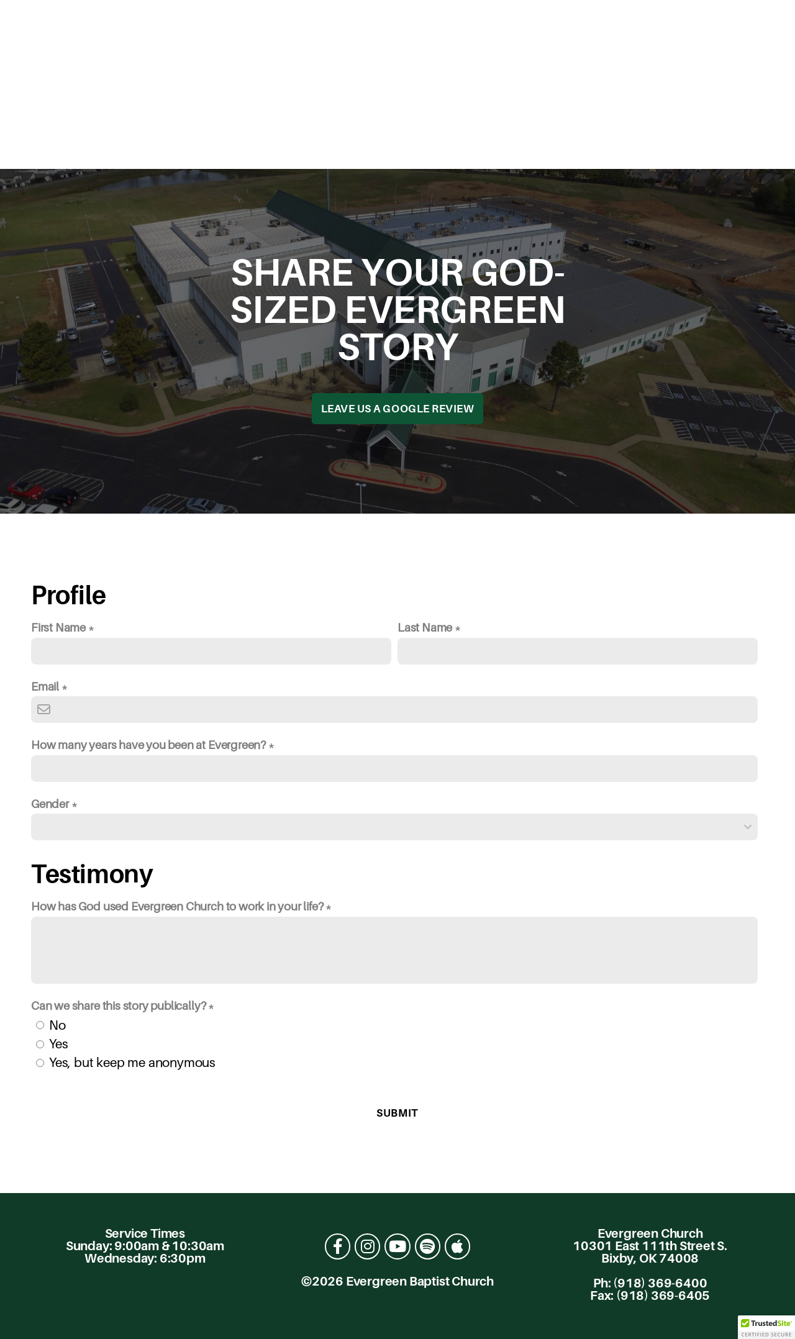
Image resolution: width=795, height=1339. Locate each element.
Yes (58, 1043)
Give (564, 143)
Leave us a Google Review (397, 408)
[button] (766, 1327)
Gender (50, 803)
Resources (388, 143)
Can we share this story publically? (118, 1005)
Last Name (425, 627)
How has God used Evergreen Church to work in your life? (177, 906)
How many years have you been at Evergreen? (148, 744)
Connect (293, 143)
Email (45, 686)
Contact (641, 143)
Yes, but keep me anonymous (132, 1062)
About (213, 143)
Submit (397, 1113)
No (57, 1025)
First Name (58, 627)
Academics (488, 143)
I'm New (142, 143)
